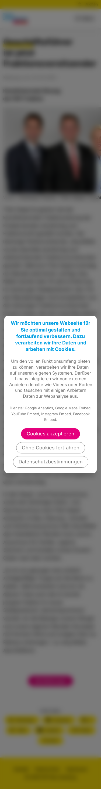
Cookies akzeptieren (50, 433)
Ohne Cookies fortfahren (50, 447)
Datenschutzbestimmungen (51, 461)
